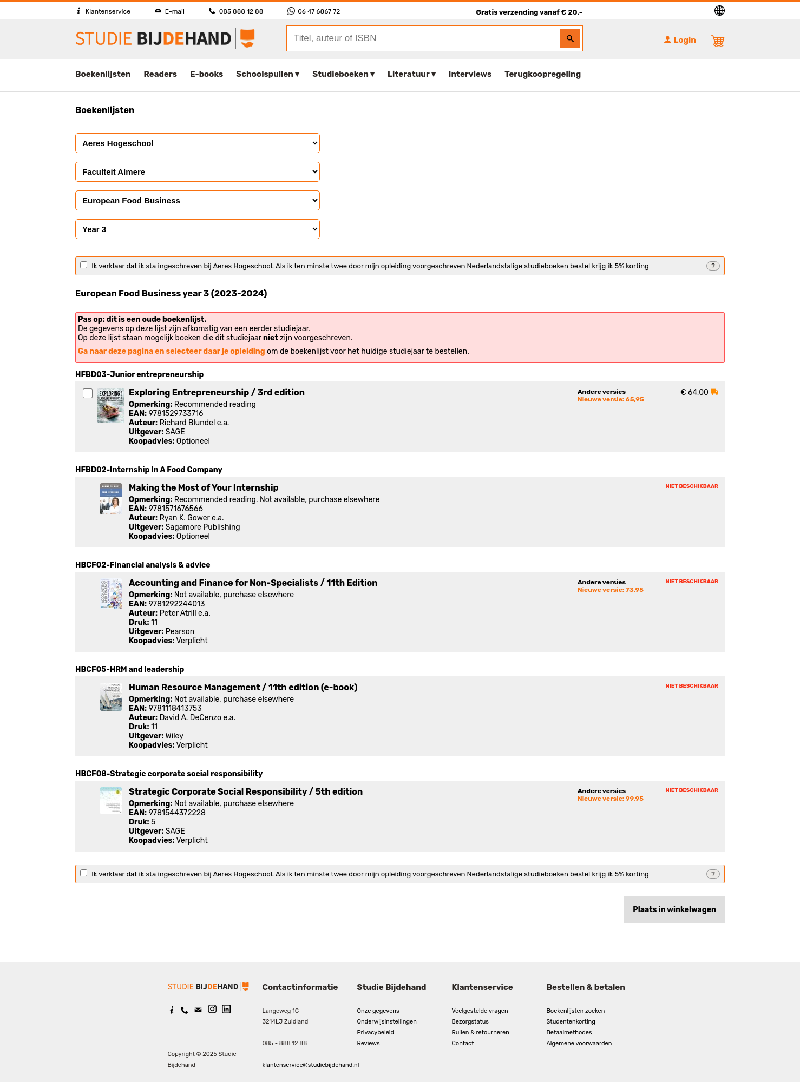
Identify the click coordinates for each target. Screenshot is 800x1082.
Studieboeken (340, 74)
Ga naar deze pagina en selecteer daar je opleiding (171, 351)
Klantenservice (102, 11)
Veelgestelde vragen (480, 1010)
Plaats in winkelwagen (674, 909)
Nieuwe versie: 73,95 (611, 589)
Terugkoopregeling (542, 74)
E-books (206, 74)
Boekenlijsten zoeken (576, 1010)
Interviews (470, 74)
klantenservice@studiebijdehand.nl (311, 1064)
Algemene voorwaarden (579, 1043)
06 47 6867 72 (313, 11)
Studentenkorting (571, 1021)
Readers (161, 74)
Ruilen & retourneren (480, 1032)
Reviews (368, 1043)
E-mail (170, 11)
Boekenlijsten (103, 74)
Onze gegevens (378, 1010)
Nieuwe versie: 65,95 (611, 399)
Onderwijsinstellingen (387, 1021)
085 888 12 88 (236, 11)
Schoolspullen (264, 74)
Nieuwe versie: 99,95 (611, 798)
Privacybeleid (376, 1032)
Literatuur (408, 74)
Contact (463, 1043)
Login (680, 40)
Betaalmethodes (569, 1032)
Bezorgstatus (470, 1021)
